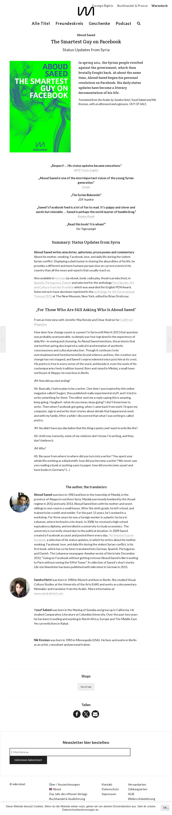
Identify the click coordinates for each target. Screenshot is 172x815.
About (57, 781)
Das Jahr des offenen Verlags (68, 786)
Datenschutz (110, 781)
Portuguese (53, 282)
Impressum (109, 786)
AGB (131, 786)
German (60, 278)
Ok (165, 807)
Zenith (86, 187)
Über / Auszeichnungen (64, 776)
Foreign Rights (102, 6)
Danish (66, 282)
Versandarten (137, 776)
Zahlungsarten (137, 781)
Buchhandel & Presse (132, 6)
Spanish (39, 282)
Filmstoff (55, 795)
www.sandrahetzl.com (48, 593)
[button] (77, 714)
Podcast (123, 23)
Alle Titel (41, 23)
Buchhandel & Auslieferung (67, 791)
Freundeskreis (69, 23)
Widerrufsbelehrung (141, 791)
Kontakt (107, 776)
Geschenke (99, 23)
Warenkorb (160, 6)
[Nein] (167, 808)
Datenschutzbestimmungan (78, 809)
